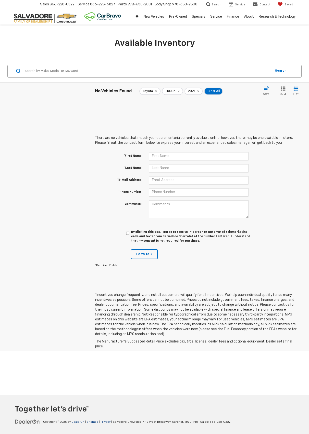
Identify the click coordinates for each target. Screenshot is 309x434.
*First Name (132, 156)
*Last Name (132, 168)
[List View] (296, 91)
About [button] (249, 16)
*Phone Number (130, 192)
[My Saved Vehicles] (285, 4)
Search (280, 70)
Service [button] (216, 16)
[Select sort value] (268, 91)
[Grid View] (282, 91)
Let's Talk (144, 254)
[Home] (137, 17)
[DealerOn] (27, 421)
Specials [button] (198, 16)
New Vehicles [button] (154, 16)
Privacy (105, 422)
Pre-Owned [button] (178, 16)
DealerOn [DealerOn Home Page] (78, 422)
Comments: (133, 204)
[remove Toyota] (150, 91)
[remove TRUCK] (172, 91)
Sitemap (92, 422)
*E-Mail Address (129, 180)
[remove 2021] (194, 91)
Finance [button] (233, 16)
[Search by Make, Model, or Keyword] (147, 71)
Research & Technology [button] (277, 16)
